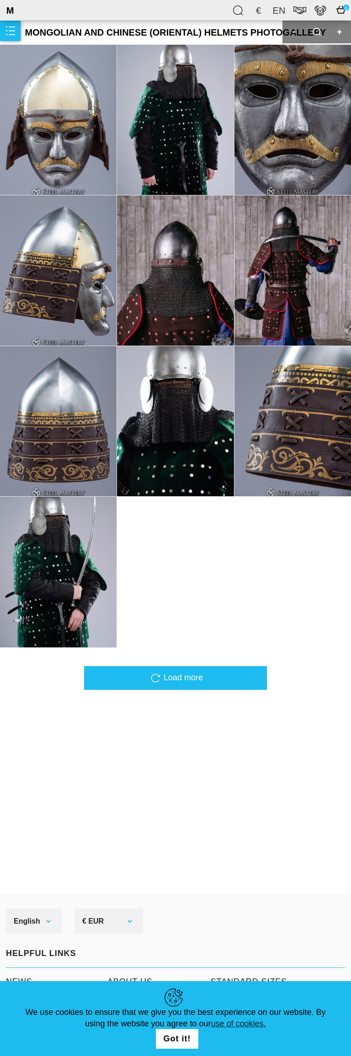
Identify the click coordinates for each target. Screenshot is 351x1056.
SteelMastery (32, 10)
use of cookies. (238, 1023)
